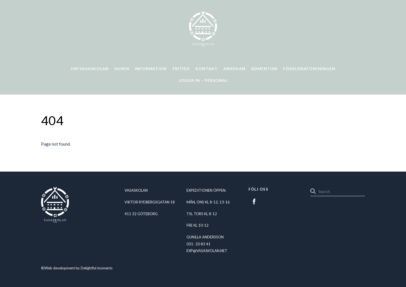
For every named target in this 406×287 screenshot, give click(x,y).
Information (151, 68)
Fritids (181, 68)
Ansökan (234, 68)
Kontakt (206, 68)
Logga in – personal (203, 80)
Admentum (264, 68)
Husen (121, 68)
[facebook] (254, 200)
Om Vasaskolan (90, 68)
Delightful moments (97, 268)
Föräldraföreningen (309, 68)
